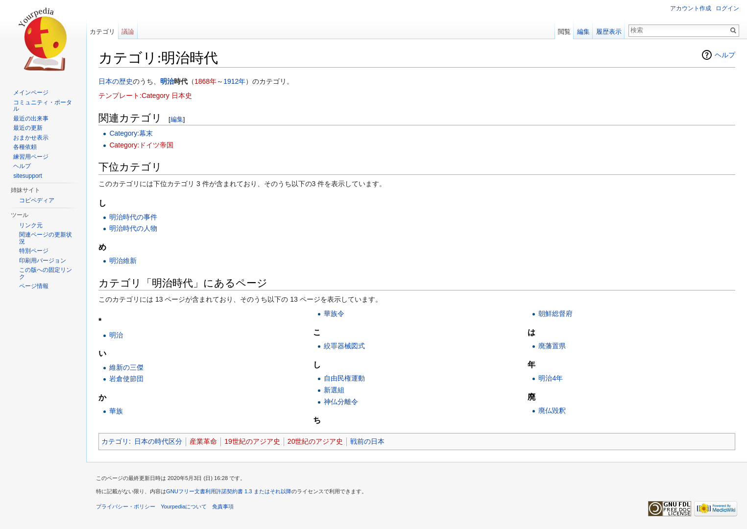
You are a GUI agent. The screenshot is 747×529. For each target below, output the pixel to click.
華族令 (334, 313)
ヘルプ (725, 55)
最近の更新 (28, 127)
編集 (176, 119)
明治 (167, 81)
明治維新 (123, 260)
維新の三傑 (126, 367)
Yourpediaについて (184, 506)
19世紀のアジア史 (252, 441)
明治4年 (550, 378)
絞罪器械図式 (344, 346)
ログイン (727, 8)
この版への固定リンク (45, 273)
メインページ (30, 92)
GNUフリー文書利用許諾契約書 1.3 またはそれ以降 (228, 491)
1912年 (234, 81)
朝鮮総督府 (555, 313)
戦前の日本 (367, 441)
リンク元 (31, 225)
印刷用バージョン (42, 260)
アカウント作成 (690, 8)
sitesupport (27, 175)
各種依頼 (25, 147)
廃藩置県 (552, 346)
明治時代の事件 (133, 217)
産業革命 (203, 441)
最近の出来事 (30, 118)
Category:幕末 (131, 133)
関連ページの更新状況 (45, 238)
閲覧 (564, 31)
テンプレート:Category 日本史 (145, 95)
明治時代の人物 (133, 228)
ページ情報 (33, 286)
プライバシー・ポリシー (125, 506)
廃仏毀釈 (552, 410)
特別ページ (33, 250)
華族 (116, 411)
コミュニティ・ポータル (42, 106)
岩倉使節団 (126, 379)
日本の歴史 (115, 81)
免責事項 (223, 506)
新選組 (334, 390)
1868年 (205, 81)
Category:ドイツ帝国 (141, 145)
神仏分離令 (341, 402)
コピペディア (36, 200)
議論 (127, 31)
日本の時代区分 (158, 441)
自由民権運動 (344, 378)
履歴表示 (609, 31)
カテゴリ (115, 441)
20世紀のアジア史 (315, 441)
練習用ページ (30, 156)
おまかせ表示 (30, 137)
